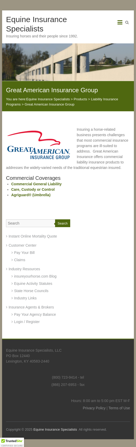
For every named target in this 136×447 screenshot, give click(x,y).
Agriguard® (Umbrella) (30, 195)
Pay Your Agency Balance (35, 314)
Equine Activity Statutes (33, 283)
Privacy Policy (94, 408)
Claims (19, 260)
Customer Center (23, 245)
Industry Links (25, 298)
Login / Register (27, 322)
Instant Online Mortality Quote (33, 236)
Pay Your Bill (24, 253)
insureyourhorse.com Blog (35, 276)
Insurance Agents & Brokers (31, 307)
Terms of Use (119, 408)
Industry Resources (24, 269)
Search (63, 223)
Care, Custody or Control (33, 189)
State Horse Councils (31, 291)
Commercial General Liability (36, 184)
